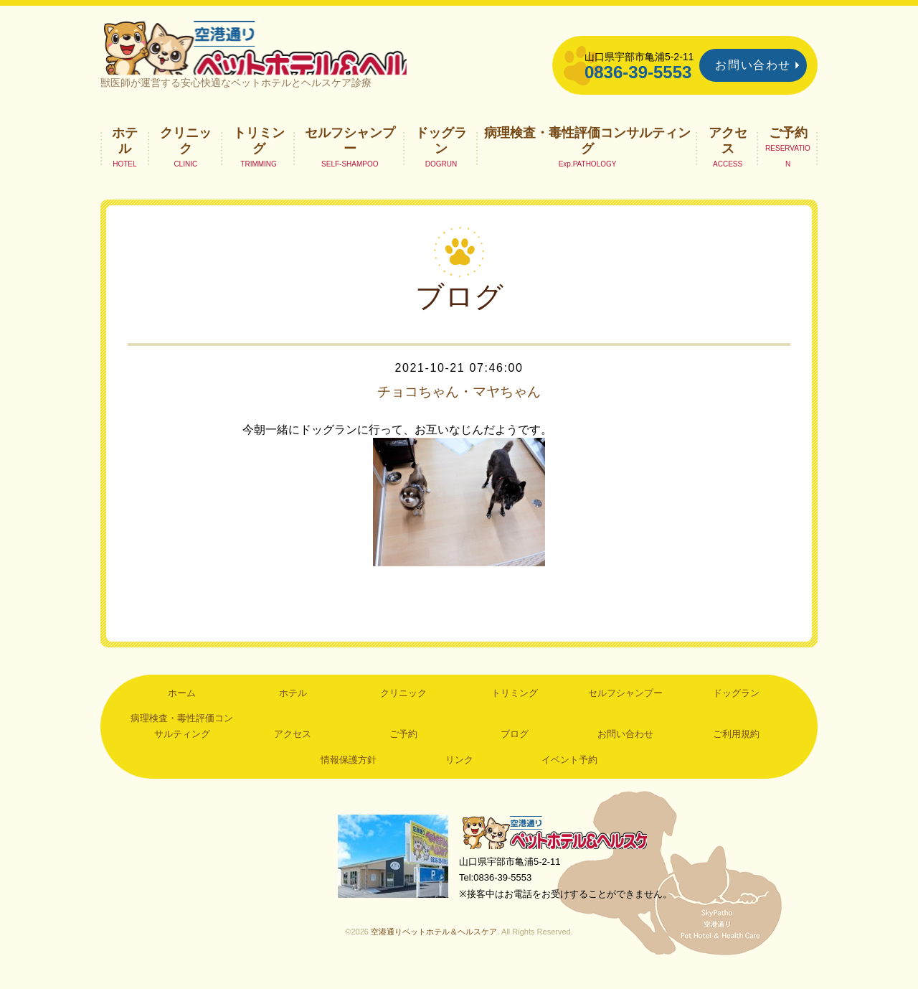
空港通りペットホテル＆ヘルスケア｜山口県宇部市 (291, 54)
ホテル (125, 155)
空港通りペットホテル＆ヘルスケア (559, 848)
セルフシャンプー (350, 155)
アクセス (728, 155)
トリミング (259, 155)
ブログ (515, 749)
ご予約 (788, 147)
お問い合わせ (753, 65)
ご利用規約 (736, 749)
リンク (459, 774)
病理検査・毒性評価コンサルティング (587, 155)
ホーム (182, 707)
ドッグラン (441, 155)
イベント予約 (569, 774)
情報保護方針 (349, 774)
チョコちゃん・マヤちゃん (459, 406)
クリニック (186, 155)
